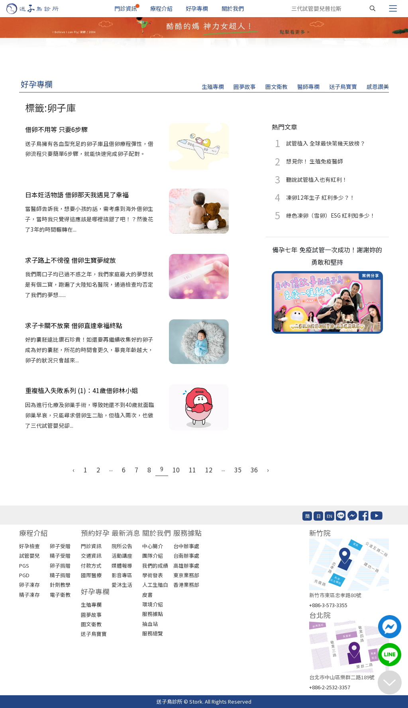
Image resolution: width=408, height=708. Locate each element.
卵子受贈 (60, 546)
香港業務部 (186, 584)
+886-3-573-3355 (328, 605)
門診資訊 (125, 8)
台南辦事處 (186, 555)
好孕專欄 (197, 8)
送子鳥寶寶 (343, 86)
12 (208, 469)
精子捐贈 (60, 575)
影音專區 (122, 575)
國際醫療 (91, 575)
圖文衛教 (276, 86)
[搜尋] (372, 8)
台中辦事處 (186, 546)
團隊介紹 (152, 555)
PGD (24, 575)
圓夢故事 (244, 86)
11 (192, 469)
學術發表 (152, 575)
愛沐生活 (122, 584)
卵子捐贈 (60, 565)
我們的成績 (155, 565)
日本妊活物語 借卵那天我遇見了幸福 (77, 194)
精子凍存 (29, 594)
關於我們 (233, 8)
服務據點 (152, 614)
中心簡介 (152, 546)
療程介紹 (161, 8)
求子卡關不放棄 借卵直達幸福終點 (73, 325)
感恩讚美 (378, 86)
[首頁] (40, 8)
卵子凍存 (29, 584)
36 (254, 469)
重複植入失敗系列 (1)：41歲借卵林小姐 (81, 390)
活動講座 (122, 555)
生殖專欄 (213, 86)
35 (237, 469)
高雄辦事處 (186, 565)
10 (176, 469)
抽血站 (150, 623)
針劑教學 (60, 584)
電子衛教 (60, 594)
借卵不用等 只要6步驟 (56, 129)
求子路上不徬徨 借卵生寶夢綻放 (70, 260)
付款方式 (91, 565)
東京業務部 (186, 575)
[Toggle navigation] (393, 8)
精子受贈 (60, 555)
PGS (24, 565)
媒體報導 (122, 565)
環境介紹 (152, 604)
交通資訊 (91, 555)
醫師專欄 (308, 86)
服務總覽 (152, 633)
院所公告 (122, 546)
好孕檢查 (29, 546)
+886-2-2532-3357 (329, 687)
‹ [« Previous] (74, 469)
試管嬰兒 (29, 555)
